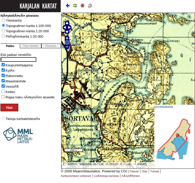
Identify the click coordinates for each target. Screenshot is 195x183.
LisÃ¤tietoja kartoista (106, 175)
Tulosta (154, 171)
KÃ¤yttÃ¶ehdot (131, 175)
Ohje (145, 171)
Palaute (134, 171)
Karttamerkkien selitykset (76, 175)
